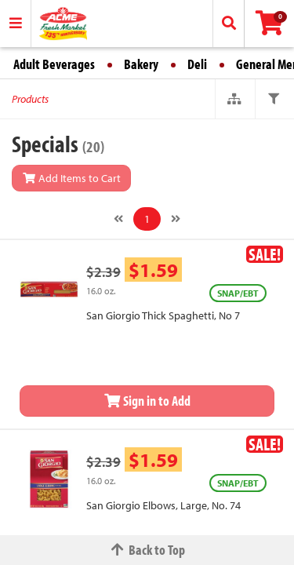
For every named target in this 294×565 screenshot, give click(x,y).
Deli (197, 64)
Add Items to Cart (71, 178)
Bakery (141, 64)
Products (30, 99)
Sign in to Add (147, 401)
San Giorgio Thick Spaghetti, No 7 (163, 315)
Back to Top (147, 550)
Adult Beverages (54, 64)
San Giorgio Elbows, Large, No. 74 (163, 505)
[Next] (175, 219)
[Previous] (118, 219)
